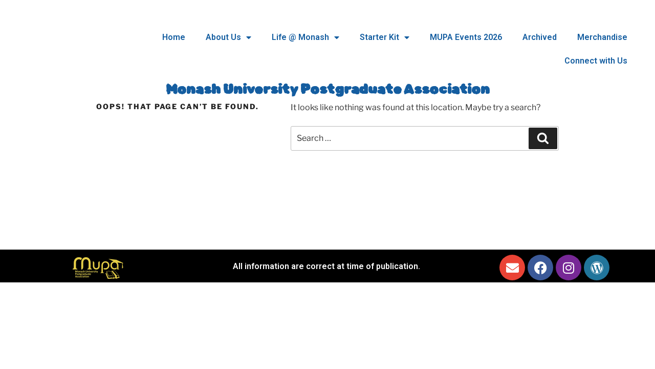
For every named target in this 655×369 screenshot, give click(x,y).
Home (173, 37)
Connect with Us (595, 61)
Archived (539, 37)
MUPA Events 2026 (466, 37)
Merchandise (602, 37)
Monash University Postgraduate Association (328, 89)
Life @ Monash (305, 37)
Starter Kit (384, 37)
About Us (228, 37)
